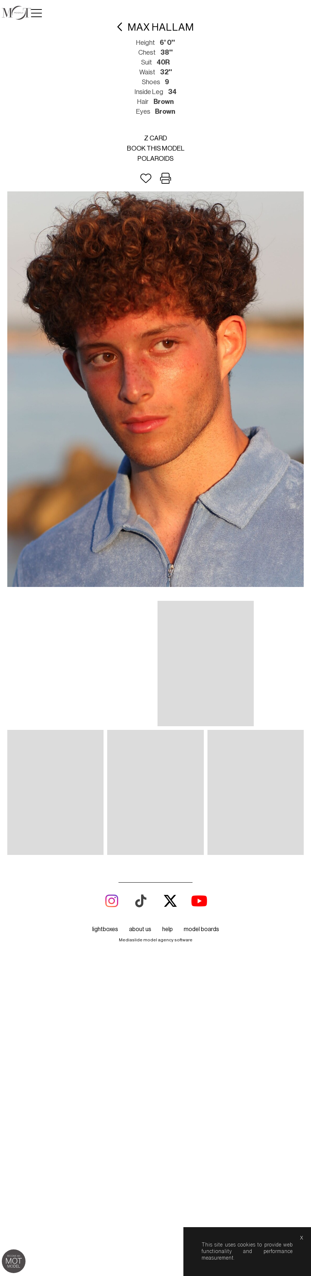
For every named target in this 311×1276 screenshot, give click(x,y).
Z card (155, 138)
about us (140, 929)
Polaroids (155, 158)
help (167, 929)
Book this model (155, 148)
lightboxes (105, 929)
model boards (201, 929)
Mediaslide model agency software (156, 940)
